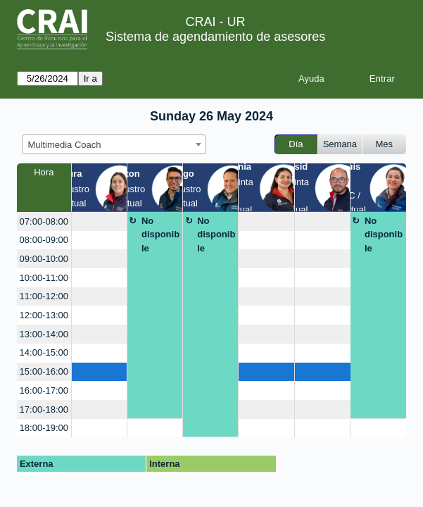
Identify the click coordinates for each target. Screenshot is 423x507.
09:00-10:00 (44, 259)
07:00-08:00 (44, 221)
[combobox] (114, 144)
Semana (340, 144)
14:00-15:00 (44, 352)
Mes (384, 144)
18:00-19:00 (44, 428)
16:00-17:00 (44, 390)
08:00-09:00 (44, 239)
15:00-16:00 (44, 371)
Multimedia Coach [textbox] (64, 144)
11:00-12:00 (44, 296)
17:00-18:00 (44, 409)
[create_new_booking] (99, 221)
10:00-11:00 (44, 278)
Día (296, 144)
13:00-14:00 (44, 334)
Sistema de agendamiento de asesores (215, 37)
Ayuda (311, 78)
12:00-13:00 (44, 315)
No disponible (160, 234)
